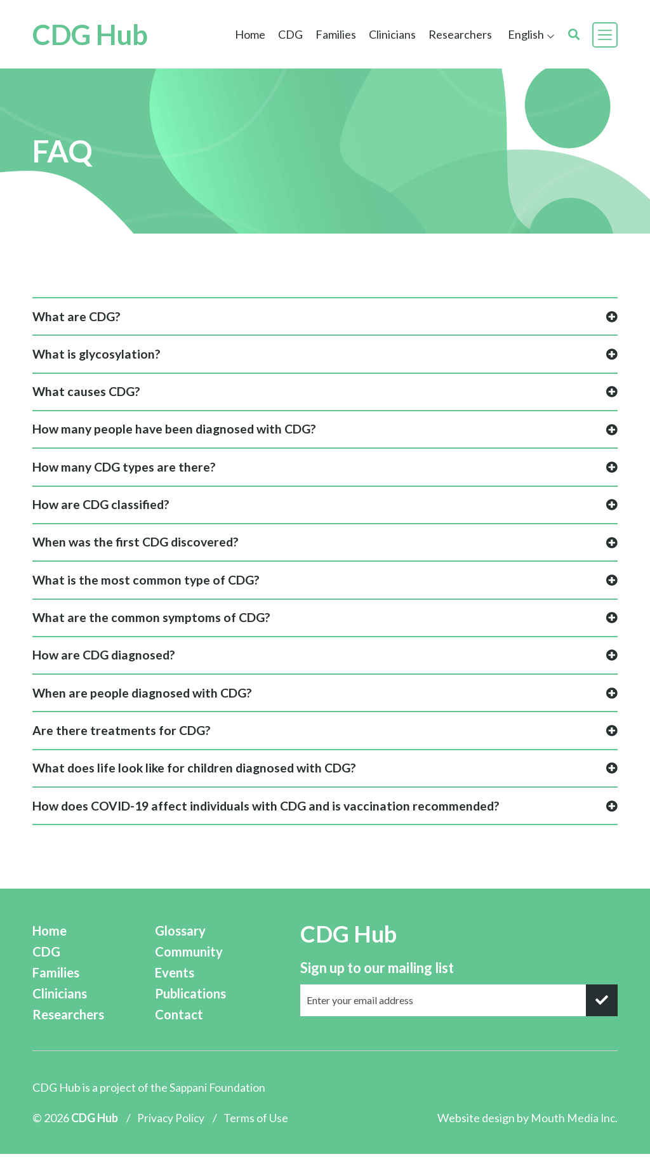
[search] (574, 34)
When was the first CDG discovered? (325, 545)
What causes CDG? (325, 393)
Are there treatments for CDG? (325, 736)
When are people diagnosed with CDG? (325, 698)
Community (199, 957)
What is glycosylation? (325, 355)
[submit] (602, 1006)
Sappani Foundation (218, 1094)
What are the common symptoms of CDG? (325, 621)
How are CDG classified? (325, 507)
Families (335, 34)
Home (250, 34)
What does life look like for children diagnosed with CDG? (325, 774)
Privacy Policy (171, 1123)
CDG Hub (101, 34)
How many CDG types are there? (325, 469)
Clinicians (392, 34)
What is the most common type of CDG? (325, 583)
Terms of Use (257, 1123)
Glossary (192, 936)
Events (186, 978)
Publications (202, 999)
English (526, 34)
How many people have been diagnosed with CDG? (325, 431)
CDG (290, 34)
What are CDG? (325, 317)
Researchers (460, 34)
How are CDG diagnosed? (325, 659)
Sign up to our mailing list (377, 973)
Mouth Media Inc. (573, 1123)
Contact (189, 1020)
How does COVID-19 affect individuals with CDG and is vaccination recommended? (325, 812)
